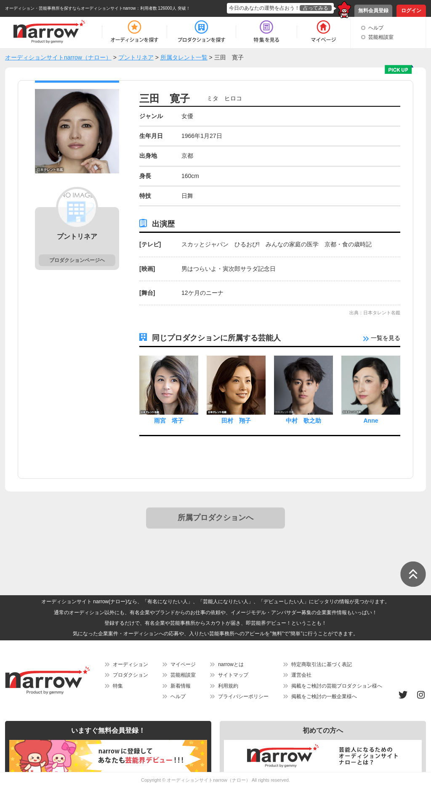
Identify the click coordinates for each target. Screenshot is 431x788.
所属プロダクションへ (215, 517)
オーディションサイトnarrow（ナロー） (208, 780)
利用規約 (228, 686)
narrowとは (231, 664)
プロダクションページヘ (77, 260)
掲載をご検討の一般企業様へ (324, 696)
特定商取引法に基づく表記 (321, 664)
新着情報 (180, 686)
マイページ (183, 664)
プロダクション (130, 675)
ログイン (411, 10)
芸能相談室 (381, 37)
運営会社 (301, 675)
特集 (118, 686)
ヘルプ (375, 28)
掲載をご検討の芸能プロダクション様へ (336, 686)
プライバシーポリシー (243, 696)
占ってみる (315, 8)
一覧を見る (381, 338)
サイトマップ (233, 675)
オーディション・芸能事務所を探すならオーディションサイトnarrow (70, 8)
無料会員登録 (373, 10)
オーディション (130, 664)
